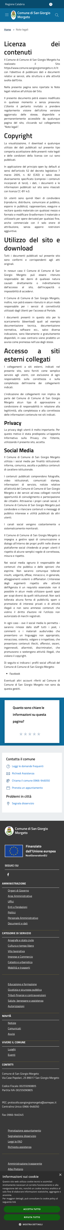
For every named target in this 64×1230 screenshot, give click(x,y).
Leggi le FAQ (15, 1141)
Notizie (12, 1023)
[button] (32, 1224)
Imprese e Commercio (20, 957)
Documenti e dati (18, 923)
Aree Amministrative (20, 896)
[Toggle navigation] (7, 15)
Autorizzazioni (16, 1006)
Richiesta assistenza (19, 1147)
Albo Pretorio (15, 1169)
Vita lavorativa (16, 951)
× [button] (60, 1175)
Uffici (11, 901)
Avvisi (11, 1034)
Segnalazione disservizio (22, 1136)
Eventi (11, 1055)
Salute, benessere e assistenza (25, 1001)
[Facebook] (8, 874)
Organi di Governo (18, 890)
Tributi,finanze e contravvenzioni (27, 995)
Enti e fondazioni (17, 907)
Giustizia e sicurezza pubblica (25, 990)
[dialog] (32, 1200)
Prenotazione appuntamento (24, 1130)
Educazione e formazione (22, 984)
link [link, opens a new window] (14, 1202)
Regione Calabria (15, 4)
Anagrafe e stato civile (21, 940)
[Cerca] (57, 15)
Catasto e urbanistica (20, 962)
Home (7, 29)
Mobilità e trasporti (19, 967)
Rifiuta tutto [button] (32, 1217)
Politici (12, 912)
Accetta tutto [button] (31, 1209)
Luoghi (12, 1049)
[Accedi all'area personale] (50, 4)
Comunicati (14, 1028)
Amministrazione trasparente (25, 1163)
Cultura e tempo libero (21, 946)
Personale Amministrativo (23, 918)
